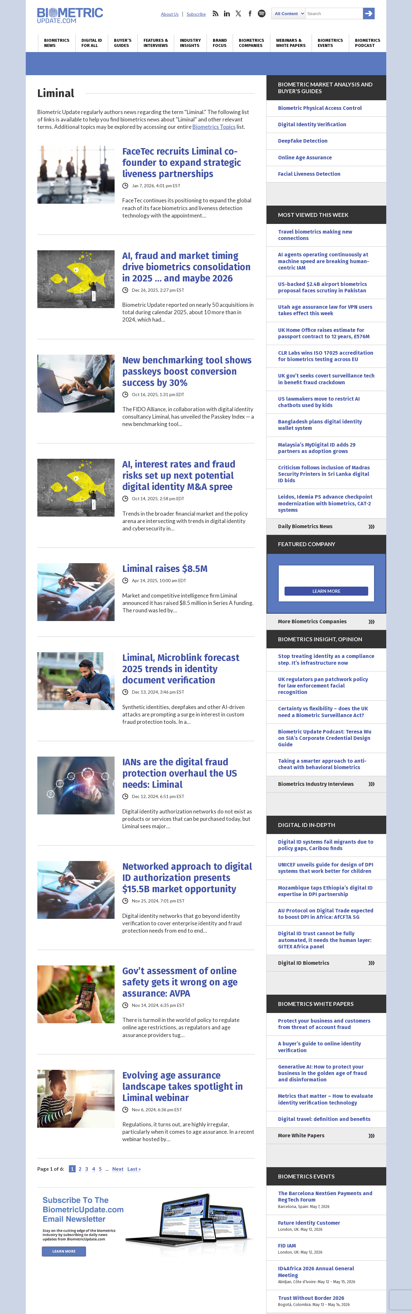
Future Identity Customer (326, 1226)
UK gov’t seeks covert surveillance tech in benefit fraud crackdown (326, 379)
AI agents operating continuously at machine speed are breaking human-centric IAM (323, 261)
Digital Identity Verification (312, 124)
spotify (261, 13)
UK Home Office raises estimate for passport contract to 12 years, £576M (324, 333)
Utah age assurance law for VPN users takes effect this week (325, 310)
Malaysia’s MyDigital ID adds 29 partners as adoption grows (317, 448)
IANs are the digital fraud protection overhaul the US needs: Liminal (179, 773)
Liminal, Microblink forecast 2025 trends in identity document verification (180, 669)
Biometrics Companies (251, 43)
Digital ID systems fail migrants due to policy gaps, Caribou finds (325, 845)
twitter (238, 13)
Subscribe (196, 14)
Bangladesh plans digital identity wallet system (320, 425)
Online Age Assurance (305, 158)
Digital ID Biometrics (303, 963)
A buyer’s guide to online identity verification (319, 1047)
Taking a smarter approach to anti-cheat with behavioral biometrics (322, 764)
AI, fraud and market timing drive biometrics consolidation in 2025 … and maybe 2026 (186, 267)
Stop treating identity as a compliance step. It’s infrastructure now (326, 659)
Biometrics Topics (214, 126)
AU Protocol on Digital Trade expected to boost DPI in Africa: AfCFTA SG (325, 914)
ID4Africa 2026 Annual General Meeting (326, 1275)
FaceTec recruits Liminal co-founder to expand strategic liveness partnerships (181, 163)
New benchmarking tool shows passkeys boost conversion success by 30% (187, 371)
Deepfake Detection (303, 141)
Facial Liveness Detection (309, 174)
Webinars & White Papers (291, 43)
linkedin (227, 13)
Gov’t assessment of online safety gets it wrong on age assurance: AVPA (180, 982)
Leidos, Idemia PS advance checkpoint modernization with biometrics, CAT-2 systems (325, 503)
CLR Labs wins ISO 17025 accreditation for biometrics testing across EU (325, 356)
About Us (170, 14)
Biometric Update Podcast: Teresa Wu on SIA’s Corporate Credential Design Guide (324, 738)
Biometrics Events (330, 43)
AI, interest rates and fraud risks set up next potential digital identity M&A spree (178, 476)
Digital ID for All (91, 43)
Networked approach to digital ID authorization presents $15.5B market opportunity (187, 878)
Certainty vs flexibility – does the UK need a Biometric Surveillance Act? (323, 712)
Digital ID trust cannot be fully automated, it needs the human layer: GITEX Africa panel (324, 939)
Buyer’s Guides (123, 43)
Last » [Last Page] (134, 1169)
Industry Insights (190, 43)
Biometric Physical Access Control (320, 108)
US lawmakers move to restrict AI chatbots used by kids (319, 402)
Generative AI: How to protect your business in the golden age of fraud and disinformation (322, 1073)
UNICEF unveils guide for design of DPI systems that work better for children (325, 868)
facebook (250, 13)
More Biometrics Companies (312, 621)
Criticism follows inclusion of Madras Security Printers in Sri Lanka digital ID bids (324, 474)
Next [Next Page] (118, 1169)
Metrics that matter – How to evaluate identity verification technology (325, 1099)
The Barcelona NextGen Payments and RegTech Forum (326, 1200)
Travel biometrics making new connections (315, 235)
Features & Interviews (156, 43)
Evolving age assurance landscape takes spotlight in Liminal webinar (182, 1087)
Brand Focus (220, 43)
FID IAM (326, 1249)
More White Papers (301, 1135)
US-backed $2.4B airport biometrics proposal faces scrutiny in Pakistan (322, 287)
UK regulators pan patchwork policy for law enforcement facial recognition (323, 685)
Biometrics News (57, 43)
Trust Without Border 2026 (326, 1301)
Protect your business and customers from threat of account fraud (324, 1024)
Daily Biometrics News (305, 526)
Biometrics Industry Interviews (316, 784)
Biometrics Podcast (367, 43)
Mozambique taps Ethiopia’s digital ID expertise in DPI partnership (325, 891)
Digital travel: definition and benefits (324, 1119)
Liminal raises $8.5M (165, 568)
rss (215, 13)
